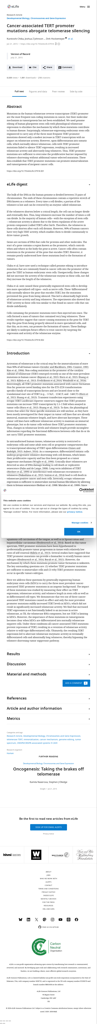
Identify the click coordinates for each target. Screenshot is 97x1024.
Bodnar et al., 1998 (47, 485)
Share (49, 67)
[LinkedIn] (28, 921)
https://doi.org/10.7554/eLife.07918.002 (25, 340)
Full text (19, 91)
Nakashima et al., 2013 (31, 475)
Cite (34, 67)
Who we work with (48, 878)
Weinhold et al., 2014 (74, 380)
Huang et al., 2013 (26, 397)
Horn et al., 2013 (68, 377)
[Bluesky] (21, 921)
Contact (48, 885)
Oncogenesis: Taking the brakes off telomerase (48, 772)
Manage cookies (80, 522)
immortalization (31, 739)
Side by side (76, 91)
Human (10, 753)
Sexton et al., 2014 (54, 475)
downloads (28, 77)
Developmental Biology (18, 18)
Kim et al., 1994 (15, 370)
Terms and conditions (48, 889)
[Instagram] (53, 921)
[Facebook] (76, 921)
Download (17, 67)
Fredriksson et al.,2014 (49, 380)
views (12, 77)
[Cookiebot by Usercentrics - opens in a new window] (81, 490)
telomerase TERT (15, 739)
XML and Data (48, 909)
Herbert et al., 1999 (18, 472)
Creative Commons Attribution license (58, 1008)
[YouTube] (60, 921)
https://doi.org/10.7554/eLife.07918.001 (25, 171)
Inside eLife (48, 895)
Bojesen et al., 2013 (48, 377)
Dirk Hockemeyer (55, 39)
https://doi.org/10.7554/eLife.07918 (37, 44)
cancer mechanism (49, 739)
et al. (71, 39)
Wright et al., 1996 (43, 461)
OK (78, 531)
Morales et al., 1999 (68, 485)
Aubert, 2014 (30, 451)
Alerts (48, 882)
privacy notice (74, 511)
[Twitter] (37, 921)
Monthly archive (48, 899)
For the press (48, 902)
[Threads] (69, 921)
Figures (38, 91)
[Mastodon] (44, 921)
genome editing (66, 739)
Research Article (14, 15)
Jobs (48, 875)
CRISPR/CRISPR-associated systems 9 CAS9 (37, 743)
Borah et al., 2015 (54, 559)
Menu (82, 7)
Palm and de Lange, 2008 (33, 468)
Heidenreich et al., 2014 (50, 543)
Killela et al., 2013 (26, 380)
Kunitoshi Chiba (15, 39)
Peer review (58, 91)
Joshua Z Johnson (34, 39)
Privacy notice (48, 834)
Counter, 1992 (80, 367)
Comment (68, 68)
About (48, 872)
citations (44, 77)
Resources (48, 905)
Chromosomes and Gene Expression (48, 18)
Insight (42, 789)
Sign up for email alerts (48, 827)
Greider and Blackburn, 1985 (56, 367)
